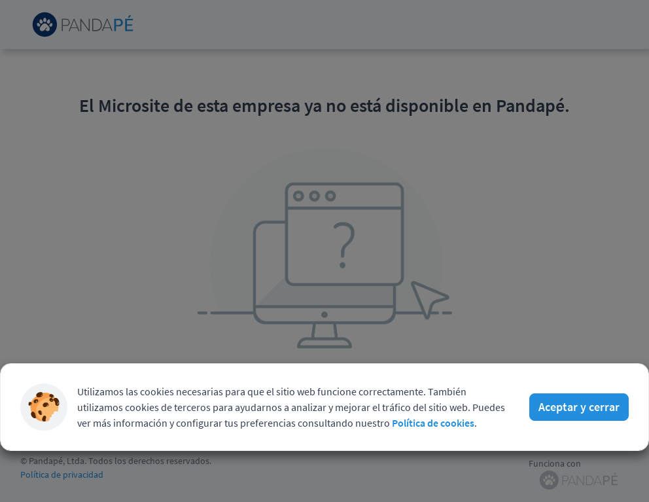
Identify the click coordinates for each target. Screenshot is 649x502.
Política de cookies (433, 422)
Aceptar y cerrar (579, 406)
